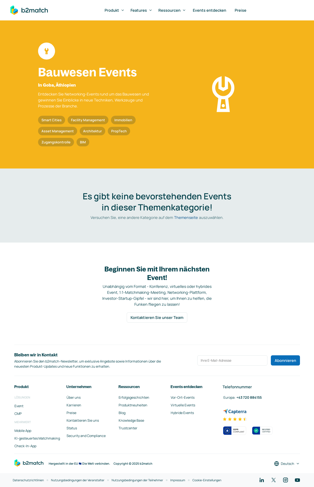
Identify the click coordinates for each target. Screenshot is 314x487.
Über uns (74, 397)
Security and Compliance (86, 435)
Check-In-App (25, 446)
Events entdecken (209, 10)
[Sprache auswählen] (287, 463)
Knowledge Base (131, 420)
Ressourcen (172, 10)
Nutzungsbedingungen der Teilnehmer (137, 480)
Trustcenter (128, 428)
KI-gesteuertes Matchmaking (37, 438)
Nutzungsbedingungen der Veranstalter (77, 480)
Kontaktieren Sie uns (83, 420)
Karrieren (74, 405)
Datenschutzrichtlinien (28, 480)
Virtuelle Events (183, 405)
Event (18, 406)
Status (72, 428)
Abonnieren (285, 360)
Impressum (177, 480)
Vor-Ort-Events (183, 397)
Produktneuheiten (133, 405)
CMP (18, 413)
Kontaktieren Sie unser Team (157, 317)
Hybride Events (182, 412)
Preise (240, 10)
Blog (122, 412)
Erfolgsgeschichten (134, 397)
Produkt (115, 10)
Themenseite (186, 217)
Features (141, 10)
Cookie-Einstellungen (206, 480)
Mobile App (22, 430)
